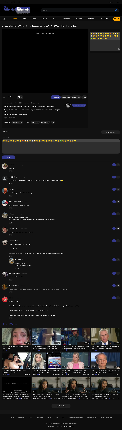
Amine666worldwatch (79, 105)
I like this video (4, 97)
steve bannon (35, 122)
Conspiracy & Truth (17, 122)
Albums (44, 19)
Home (4, 19)
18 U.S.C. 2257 (60, 418)
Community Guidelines (76, 418)
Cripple (11, 298)
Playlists (79, 19)
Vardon (34, 374)
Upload (116, 19)
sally (4, 350)
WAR (24, 19)
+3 (8, 350)
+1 (118, 164)
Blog (54, 19)
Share (84, 97)
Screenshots (76, 97)
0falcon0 (11, 189)
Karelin (4, 374)
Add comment (110, 132)
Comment (4, 138)
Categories (66, 19)
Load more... (61, 406)
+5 (68, 350)
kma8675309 (13, 177)
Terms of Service (106, 418)
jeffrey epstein (45, 122)
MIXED (25, 2)
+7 (98, 350)
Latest (15, 19)
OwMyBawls (13, 285)
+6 (98, 374)
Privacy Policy (91, 418)
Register (111, 2)
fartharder (12, 165)
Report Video (66, 97)
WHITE (13, 2)
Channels (91, 19)
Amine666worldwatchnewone (10, 398)
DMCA (49, 418)
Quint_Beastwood (15, 201)
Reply (10, 171)
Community (104, 19)
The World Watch (58, 426)
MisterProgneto (14, 228)
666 (53, 122)
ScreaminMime (13, 241)
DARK (19, 2)
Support (40, 418)
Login (117, 2)
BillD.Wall (11, 214)
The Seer (35, 350)
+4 (40, 374)
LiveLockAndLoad (14, 273)
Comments (6, 131)
